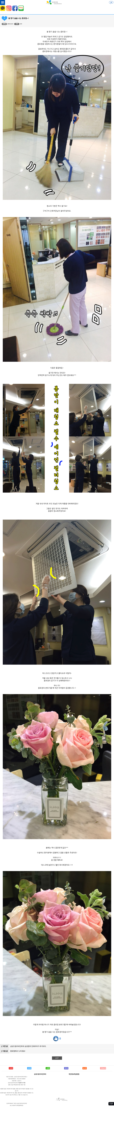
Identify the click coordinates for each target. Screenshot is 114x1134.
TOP (111, 1104)
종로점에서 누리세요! (17, 1051)
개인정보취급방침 (74, 1074)
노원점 (47, 1068)
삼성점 (29, 1068)
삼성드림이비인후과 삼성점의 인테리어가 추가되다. (28, 1046)
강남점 (11, 1068)
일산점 (84, 1068)
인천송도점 (103, 1068)
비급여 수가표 (21, 1083)
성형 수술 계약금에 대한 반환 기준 (16, 1085)
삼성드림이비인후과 (40, 1074)
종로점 (66, 1068)
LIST (57, 1058)
